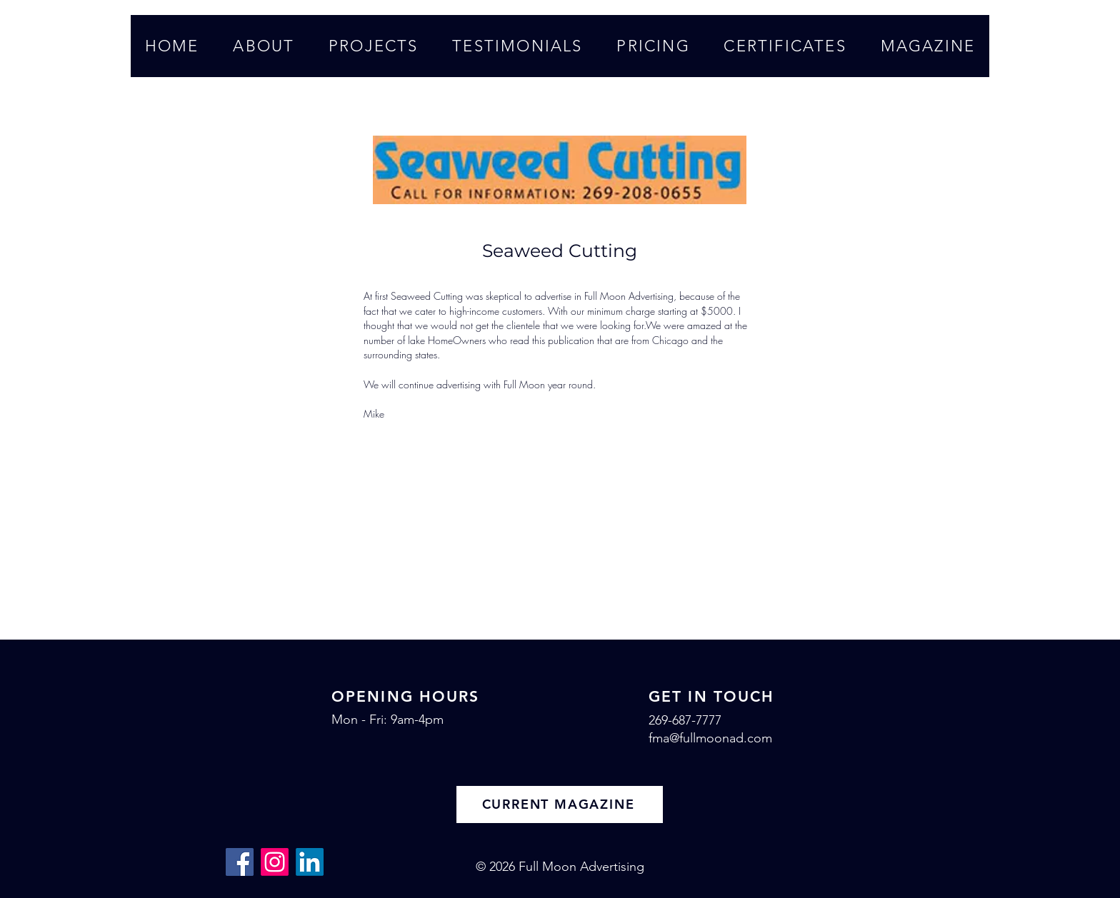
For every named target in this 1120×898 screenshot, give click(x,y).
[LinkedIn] (310, 862)
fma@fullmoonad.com (710, 738)
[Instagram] (275, 862)
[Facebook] (240, 862)
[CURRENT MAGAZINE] (559, 804)
